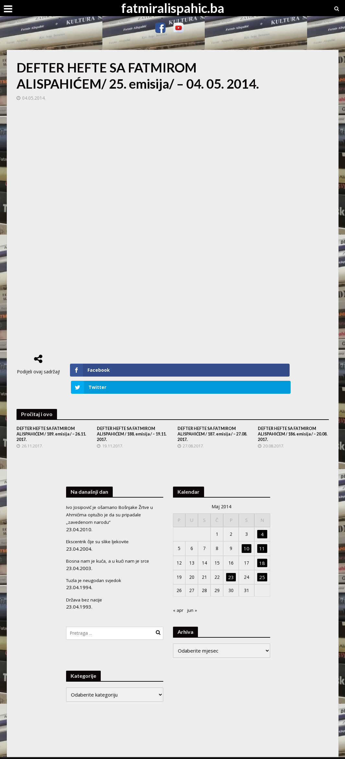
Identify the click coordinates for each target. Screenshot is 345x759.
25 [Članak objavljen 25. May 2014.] (262, 561)
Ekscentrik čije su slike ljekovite (100, 525)
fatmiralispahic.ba (172, 8)
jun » (193, 595)
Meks (87, 751)
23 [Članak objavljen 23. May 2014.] (232, 561)
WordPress (132, 751)
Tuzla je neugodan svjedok (96, 563)
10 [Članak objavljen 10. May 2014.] (247, 533)
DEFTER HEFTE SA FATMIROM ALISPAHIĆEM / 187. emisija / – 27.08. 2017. (210, 418)
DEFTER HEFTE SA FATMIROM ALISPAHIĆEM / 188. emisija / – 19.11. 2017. (130, 418)
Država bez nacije (85, 582)
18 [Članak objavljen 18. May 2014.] (262, 547)
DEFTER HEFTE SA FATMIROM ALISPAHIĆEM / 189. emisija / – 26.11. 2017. (49, 418)
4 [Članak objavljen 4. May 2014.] (262, 519)
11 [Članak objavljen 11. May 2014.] (262, 533)
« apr (178, 595)
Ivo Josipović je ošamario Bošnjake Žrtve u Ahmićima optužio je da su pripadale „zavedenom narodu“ (113, 499)
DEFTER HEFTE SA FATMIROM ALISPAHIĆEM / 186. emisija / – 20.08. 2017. (291, 418)
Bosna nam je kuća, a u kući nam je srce (109, 544)
